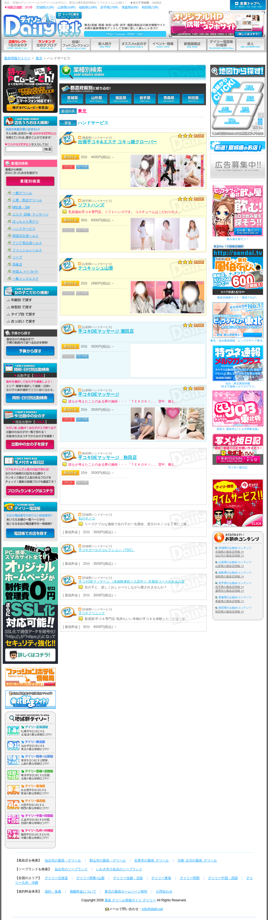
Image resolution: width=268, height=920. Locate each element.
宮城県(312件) (45, 7)
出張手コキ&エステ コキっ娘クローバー (117, 141)
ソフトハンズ (91, 205)
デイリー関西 (190, 878)
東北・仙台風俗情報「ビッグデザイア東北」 (237, 340)
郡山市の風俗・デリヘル (108, 860)
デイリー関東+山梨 (90, 878)
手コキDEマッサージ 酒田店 (106, 331)
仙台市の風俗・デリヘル (63, 860)
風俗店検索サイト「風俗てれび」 (237, 297)
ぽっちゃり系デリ (25, 221)
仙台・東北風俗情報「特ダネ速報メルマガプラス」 (238, 385)
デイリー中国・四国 (223, 878)
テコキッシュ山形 (95, 268)
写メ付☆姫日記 (237, 467)
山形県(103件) (66, 7)
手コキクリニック (92, 613)
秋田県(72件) (150, 7)
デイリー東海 (161, 878)
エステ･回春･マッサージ (30, 214)
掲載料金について (83, 891)
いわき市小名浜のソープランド (119, 869)
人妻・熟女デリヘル (27, 200)
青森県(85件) (130, 7)
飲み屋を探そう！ (238, 239)
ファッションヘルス (27, 250)
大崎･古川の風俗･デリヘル (197, 860)
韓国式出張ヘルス (25, 236)
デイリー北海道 (56, 878)
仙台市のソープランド (71, 869)
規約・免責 (53, 891)
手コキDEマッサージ (98, 394)
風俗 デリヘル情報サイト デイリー (130, 900)
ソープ (17, 257)
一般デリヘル (22, 193)
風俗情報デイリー (17, 58)
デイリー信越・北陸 (128, 878)
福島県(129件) (88, 7)
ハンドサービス (23, 229)
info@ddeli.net (152, 909)
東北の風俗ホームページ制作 (126, 891)
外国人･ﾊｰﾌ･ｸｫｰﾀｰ (25, 271)
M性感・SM (21, 207)
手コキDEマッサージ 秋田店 (107, 457)
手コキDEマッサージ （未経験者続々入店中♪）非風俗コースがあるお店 (132, 581)
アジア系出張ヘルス (27, 243)
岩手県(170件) (109, 7)
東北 (39, 58)
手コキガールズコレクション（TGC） (107, 550)
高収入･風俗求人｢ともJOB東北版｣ (238, 428)
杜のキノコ (87, 518)
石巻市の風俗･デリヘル (151, 860)
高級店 (17, 264)
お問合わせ (164, 891)
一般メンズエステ (25, 279)
